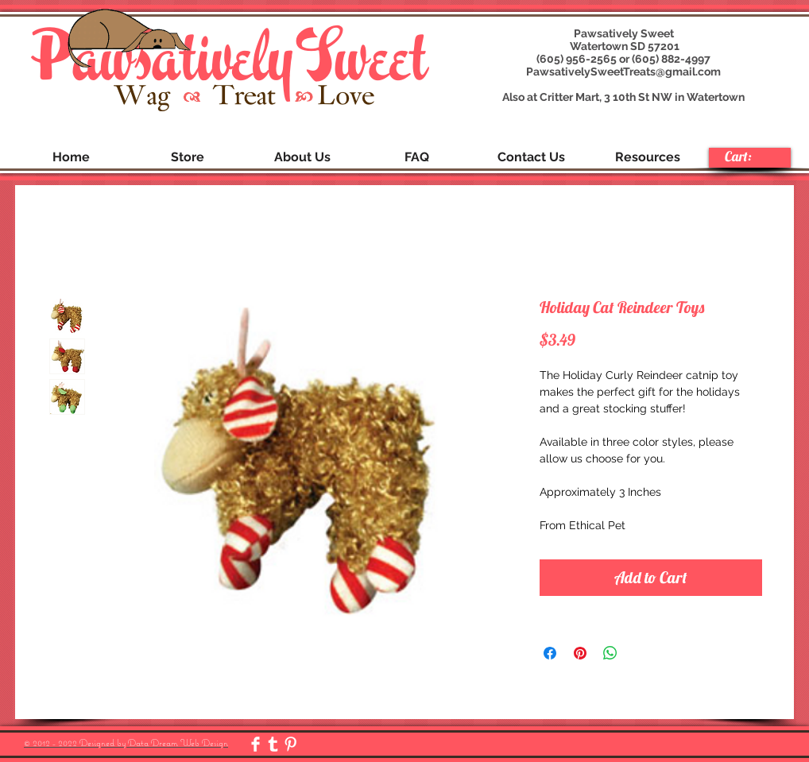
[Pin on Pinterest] (580, 653)
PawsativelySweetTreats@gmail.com (623, 71)
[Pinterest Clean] (290, 744)
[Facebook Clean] (255, 744)
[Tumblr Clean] (273, 744)
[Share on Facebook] (549, 653)
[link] (749, 156)
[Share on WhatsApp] (610, 653)
